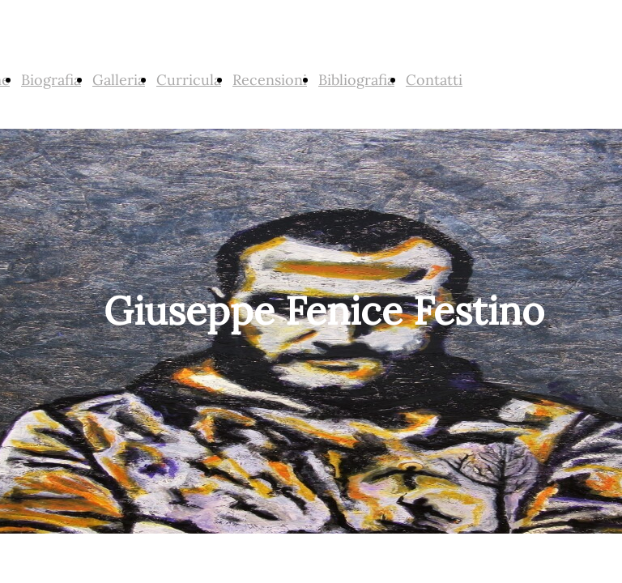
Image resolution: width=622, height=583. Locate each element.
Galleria (118, 79)
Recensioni (269, 79)
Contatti (434, 79)
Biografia (51, 79)
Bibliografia (356, 79)
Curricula (188, 79)
